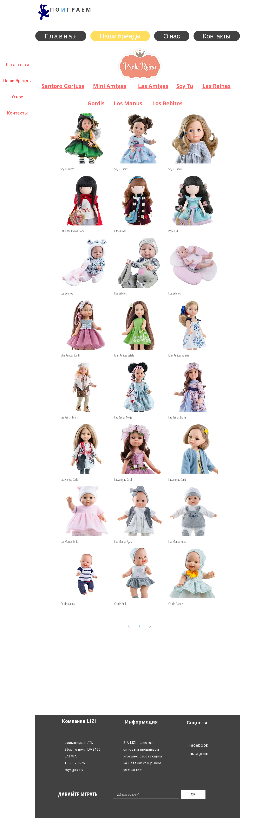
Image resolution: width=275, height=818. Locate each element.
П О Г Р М (70, 9)
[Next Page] (150, 626)
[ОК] (193, 794)
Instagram (198, 753)
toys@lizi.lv (74, 770)
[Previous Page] (128, 626)
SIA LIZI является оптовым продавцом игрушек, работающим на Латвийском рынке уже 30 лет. (142, 756)
